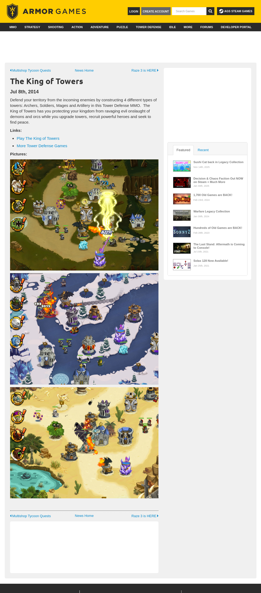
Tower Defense (148, 27)
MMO (13, 27)
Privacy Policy (160, 586)
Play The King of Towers (38, 138)
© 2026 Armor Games (98, 586)
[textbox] (189, 11)
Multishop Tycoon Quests (30, 70)
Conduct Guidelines (63, 586)
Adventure (100, 27)
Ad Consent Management (194, 586)
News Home (84, 70)
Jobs (141, 550)
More (188, 27)
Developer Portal (236, 27)
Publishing (113, 566)
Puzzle (122, 27)
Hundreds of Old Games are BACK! (217, 227)
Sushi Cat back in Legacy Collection (218, 162)
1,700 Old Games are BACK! (212, 195)
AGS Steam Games (235, 11)
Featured (183, 150)
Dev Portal (114, 550)
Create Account (156, 11)
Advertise (146, 558)
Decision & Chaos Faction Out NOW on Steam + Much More (218, 180)
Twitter (208, 566)
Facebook (209, 558)
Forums (206, 27)
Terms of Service (132, 586)
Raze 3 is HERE (144, 70)
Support (112, 558)
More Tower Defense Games (42, 145)
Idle (172, 27)
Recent (203, 150)
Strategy (32, 27)
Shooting (56, 27)
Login (133, 11)
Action (77, 27)
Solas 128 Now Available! (210, 260)
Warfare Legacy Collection (211, 211)
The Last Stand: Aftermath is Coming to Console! (219, 245)
